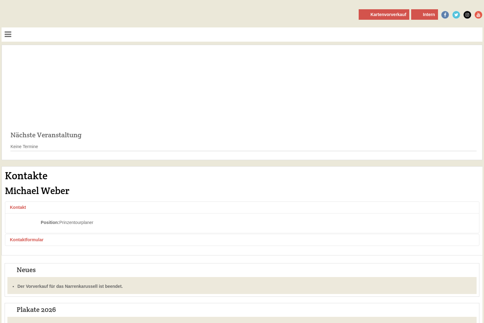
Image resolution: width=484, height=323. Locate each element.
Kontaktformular (27, 239)
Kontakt (18, 207)
